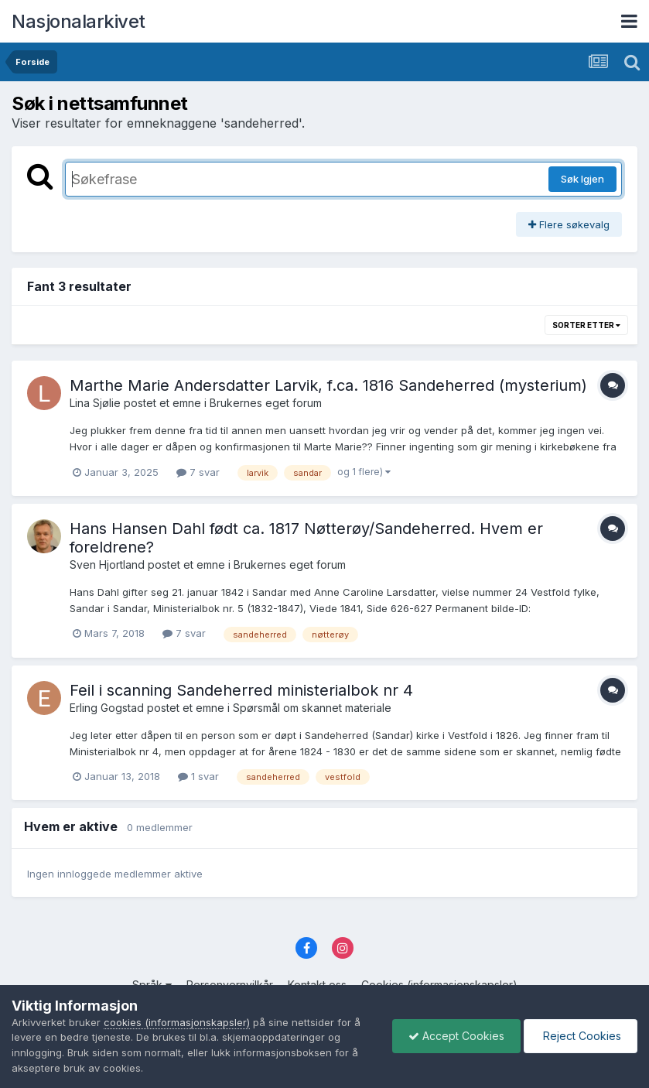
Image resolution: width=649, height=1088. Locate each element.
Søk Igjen (582, 179)
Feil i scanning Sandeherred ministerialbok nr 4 (241, 690)
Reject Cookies (580, 1035)
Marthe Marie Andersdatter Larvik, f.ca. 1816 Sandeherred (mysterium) (328, 385)
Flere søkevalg (569, 224)
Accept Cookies (456, 1035)
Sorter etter (586, 325)
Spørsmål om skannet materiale (312, 707)
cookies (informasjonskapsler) (177, 1022)
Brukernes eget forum (266, 402)
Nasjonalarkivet (78, 21)
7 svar (198, 472)
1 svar (198, 776)
